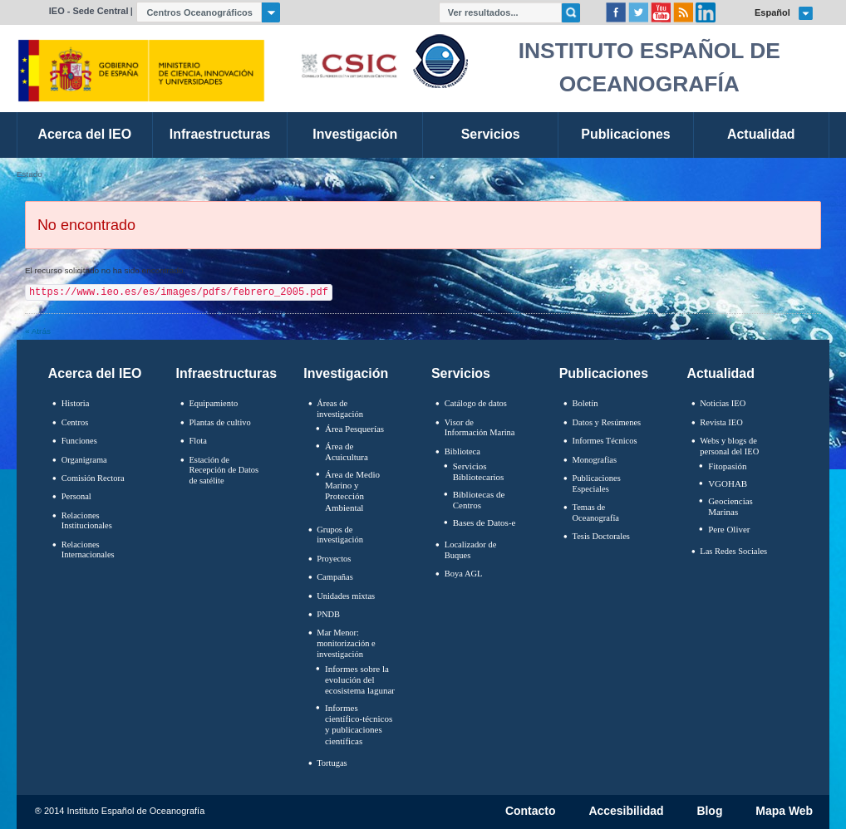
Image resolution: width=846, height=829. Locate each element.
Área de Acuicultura (346, 451)
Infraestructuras (227, 373)
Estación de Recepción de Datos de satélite (223, 470)
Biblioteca (462, 451)
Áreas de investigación (340, 409)
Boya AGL (464, 573)
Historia (75, 403)
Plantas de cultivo (219, 422)
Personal (76, 496)
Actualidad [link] (761, 134)
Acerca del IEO (95, 373)
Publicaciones (603, 373)
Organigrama (84, 459)
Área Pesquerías (354, 429)
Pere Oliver (729, 529)
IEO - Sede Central (89, 11)
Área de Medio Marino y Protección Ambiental (352, 491)
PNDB (328, 614)
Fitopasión (727, 466)
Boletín (585, 403)
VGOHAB (727, 483)
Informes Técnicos (605, 440)
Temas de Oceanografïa (596, 512)
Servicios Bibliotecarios (478, 471)
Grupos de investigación (340, 535)
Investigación (345, 373)
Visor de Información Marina (480, 428)
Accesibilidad (625, 811)
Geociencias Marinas (730, 506)
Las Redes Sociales (733, 551)
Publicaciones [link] (625, 134)
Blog (709, 811)
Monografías (595, 459)
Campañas (335, 576)
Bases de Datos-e (484, 522)
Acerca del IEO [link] (84, 134)
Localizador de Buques (471, 550)
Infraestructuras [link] (220, 134)
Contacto (530, 811)
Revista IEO (721, 422)
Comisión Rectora (93, 478)
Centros (75, 422)
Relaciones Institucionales (86, 521)
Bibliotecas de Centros (479, 499)
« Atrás (38, 331)
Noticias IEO (722, 403)
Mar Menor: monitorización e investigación (346, 643)
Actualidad (720, 373)
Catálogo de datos (476, 403)
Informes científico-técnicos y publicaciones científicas (358, 724)
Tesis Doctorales (601, 536)
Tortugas (332, 763)
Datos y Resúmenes (607, 422)
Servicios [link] (490, 134)
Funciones (79, 440)
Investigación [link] (354, 134)
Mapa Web (784, 811)
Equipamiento (213, 403)
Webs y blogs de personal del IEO (729, 446)
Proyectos (334, 558)
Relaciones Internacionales (88, 550)
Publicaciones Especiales (597, 483)
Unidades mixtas (346, 596)
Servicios (460, 373)
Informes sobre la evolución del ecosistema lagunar (360, 679)
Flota (198, 440)
